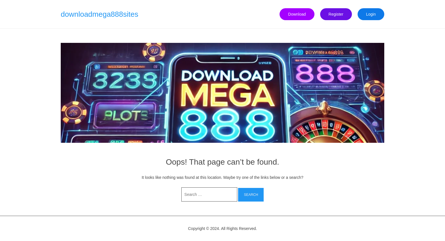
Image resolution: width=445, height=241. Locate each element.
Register (336, 14)
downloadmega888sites (99, 14)
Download (297, 14)
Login (371, 14)
